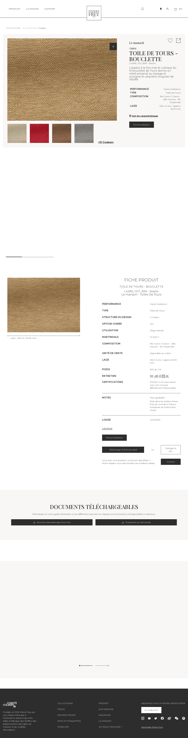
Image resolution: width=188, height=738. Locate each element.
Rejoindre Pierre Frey (152, 724)
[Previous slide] (86, 662)
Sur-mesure (106, 706)
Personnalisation (141, 124)
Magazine (105, 712)
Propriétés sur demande (118, 519)
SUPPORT (50, 8)
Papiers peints (66, 712)
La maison (105, 718)
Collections (65, 700)
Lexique (107, 428)
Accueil (26, 28)
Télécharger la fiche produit (123, 448)
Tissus (35, 28)
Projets (104, 700)
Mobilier (63, 724)
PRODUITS (14, 8)
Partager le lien (170, 448)
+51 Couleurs (106, 142)
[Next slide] (102, 662)
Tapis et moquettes (69, 718)
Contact (171, 459)
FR (175, 8)
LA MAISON (32, 8)
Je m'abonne (152, 707)
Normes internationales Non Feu (71, 519)
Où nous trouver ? (110, 724)
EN (180, 8)
